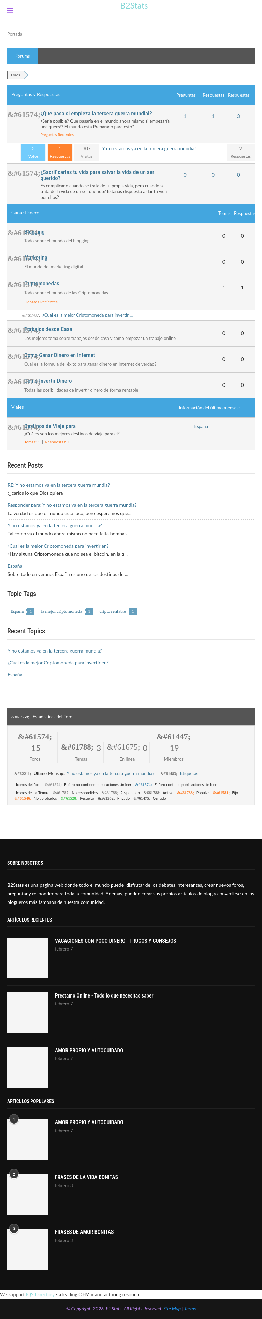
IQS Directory (40, 1294)
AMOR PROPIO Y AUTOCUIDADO (90, 1051)
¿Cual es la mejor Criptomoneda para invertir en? (58, 546)
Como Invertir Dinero (48, 380)
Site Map (172, 1309)
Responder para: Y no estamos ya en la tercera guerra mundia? (72, 505)
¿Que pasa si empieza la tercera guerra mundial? (96, 113)
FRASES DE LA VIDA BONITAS (87, 1177)
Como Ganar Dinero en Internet (59, 354)
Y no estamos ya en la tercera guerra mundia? (149, 148)
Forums (22, 56)
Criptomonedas (41, 283)
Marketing (35, 257)
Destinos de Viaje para (50, 426)
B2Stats (134, 5)
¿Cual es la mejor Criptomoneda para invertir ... (87, 315)
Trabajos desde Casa (48, 329)
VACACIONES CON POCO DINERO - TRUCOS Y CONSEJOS (117, 941)
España (201, 426)
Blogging (34, 231)
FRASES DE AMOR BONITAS (85, 1232)
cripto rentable (113, 611)
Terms (190, 1309)
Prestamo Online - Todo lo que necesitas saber (105, 996)
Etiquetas (189, 773)
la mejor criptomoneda (61, 611)
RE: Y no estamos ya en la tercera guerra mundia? (59, 485)
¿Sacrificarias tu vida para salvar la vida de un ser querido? (97, 175)
